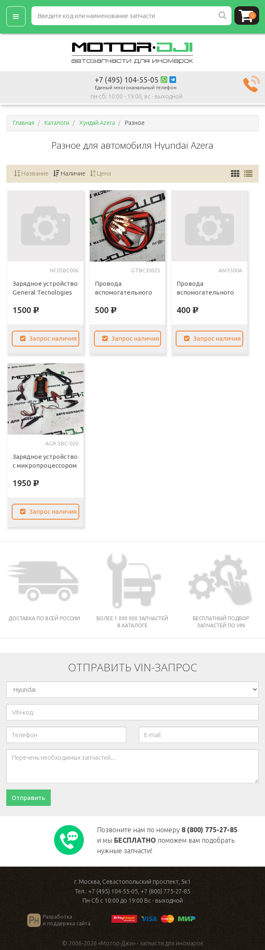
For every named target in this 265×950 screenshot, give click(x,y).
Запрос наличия (48, 338)
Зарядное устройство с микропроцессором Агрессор (45, 465)
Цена (100, 173)
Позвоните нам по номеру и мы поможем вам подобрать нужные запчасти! (167, 840)
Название (31, 173)
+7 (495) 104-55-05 (126, 79)
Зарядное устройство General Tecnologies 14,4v (45, 292)
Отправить (28, 797)
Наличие (69, 173)
